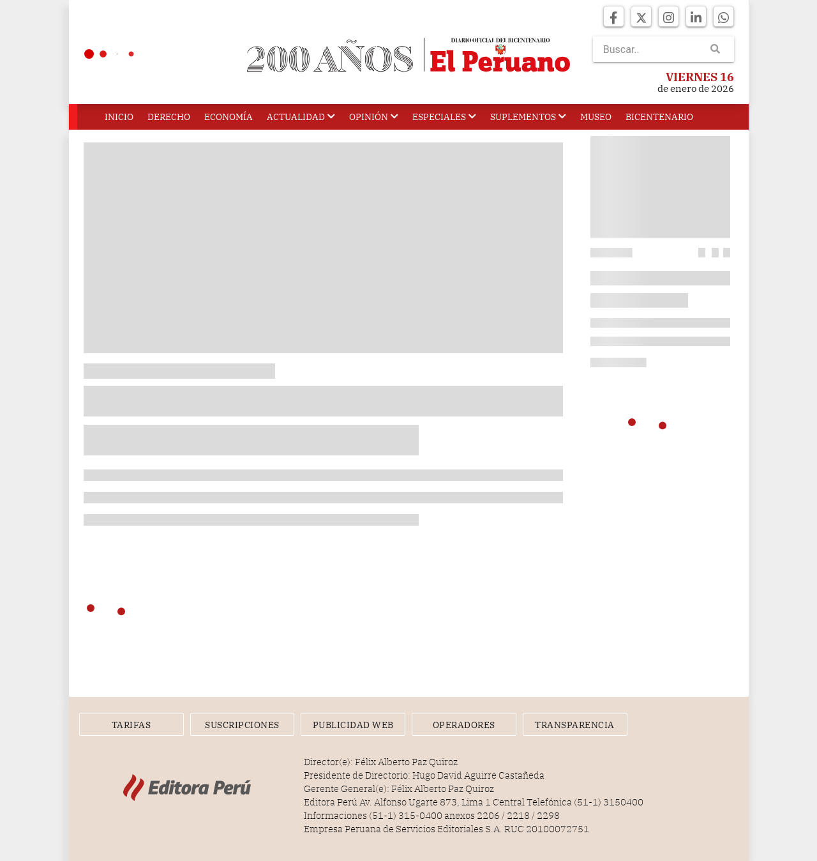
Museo (595, 117)
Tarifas (131, 725)
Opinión (373, 117)
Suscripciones (242, 725)
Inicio (119, 117)
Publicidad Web (353, 725)
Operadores (464, 725)
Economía (228, 117)
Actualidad (301, 117)
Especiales (444, 117)
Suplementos (528, 117)
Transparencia (575, 725)
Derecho (168, 117)
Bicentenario (659, 117)
